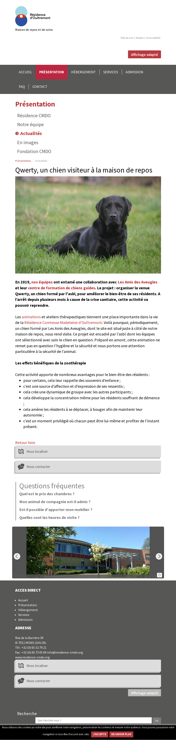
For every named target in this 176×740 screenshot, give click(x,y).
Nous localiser (37, 451)
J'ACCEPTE (99, 734)
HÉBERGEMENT (83, 72)
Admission (25, 620)
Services (23, 615)
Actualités (31, 133)
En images (27, 142)
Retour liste (25, 442)
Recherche (27, 713)
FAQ (22, 86)
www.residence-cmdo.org (32, 657)
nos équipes (42, 281)
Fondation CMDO (34, 151)
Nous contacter (38, 466)
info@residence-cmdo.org (65, 652)
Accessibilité (153, 37)
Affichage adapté (144, 54)
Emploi (140, 37)
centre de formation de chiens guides (61, 287)
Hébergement (28, 610)
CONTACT (39, 86)
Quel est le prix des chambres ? (47, 493)
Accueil (23, 600)
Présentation (35, 104)
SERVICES (110, 72)
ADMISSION (134, 72)
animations (31, 316)
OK (156, 720)
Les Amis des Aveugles (137, 281)
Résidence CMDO (34, 115)
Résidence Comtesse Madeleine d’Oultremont (63, 322)
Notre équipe (30, 124)
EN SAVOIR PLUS (121, 734)
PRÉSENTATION (51, 72)
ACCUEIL (25, 72)
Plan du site (127, 37)
